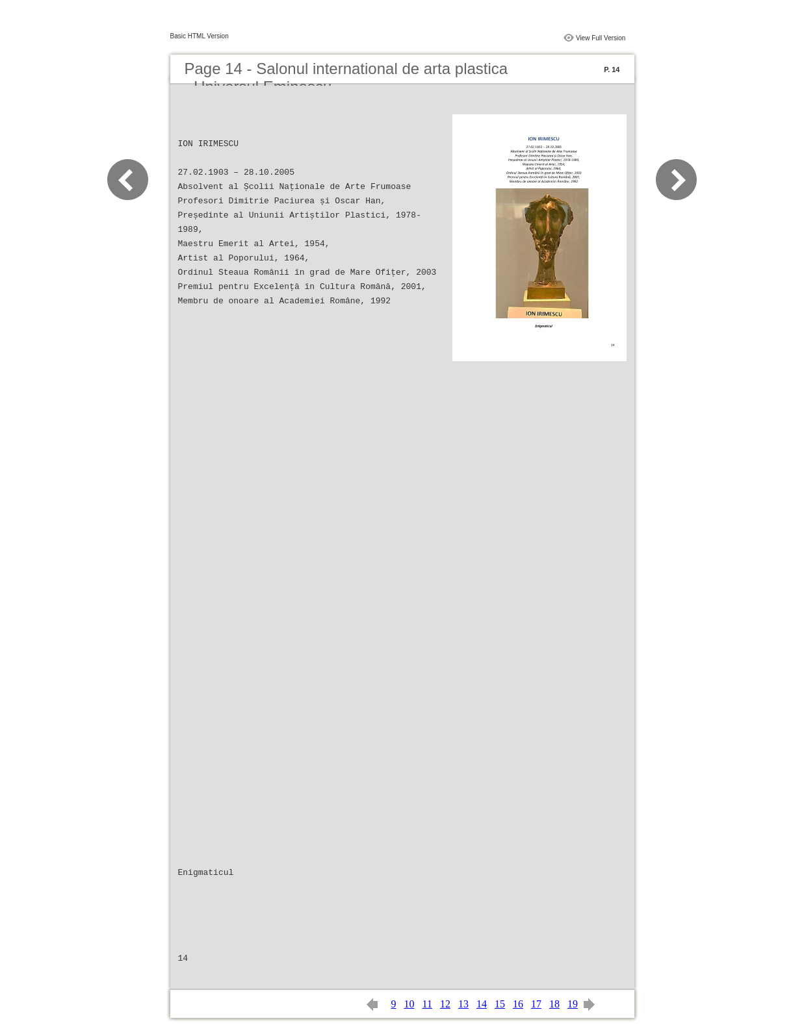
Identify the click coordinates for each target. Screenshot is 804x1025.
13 (463, 1003)
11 (427, 1003)
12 (445, 1003)
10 (409, 1003)
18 (554, 1003)
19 (572, 1003)
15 (500, 1003)
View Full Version (601, 38)
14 (481, 1003)
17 (536, 1003)
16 (518, 1003)
